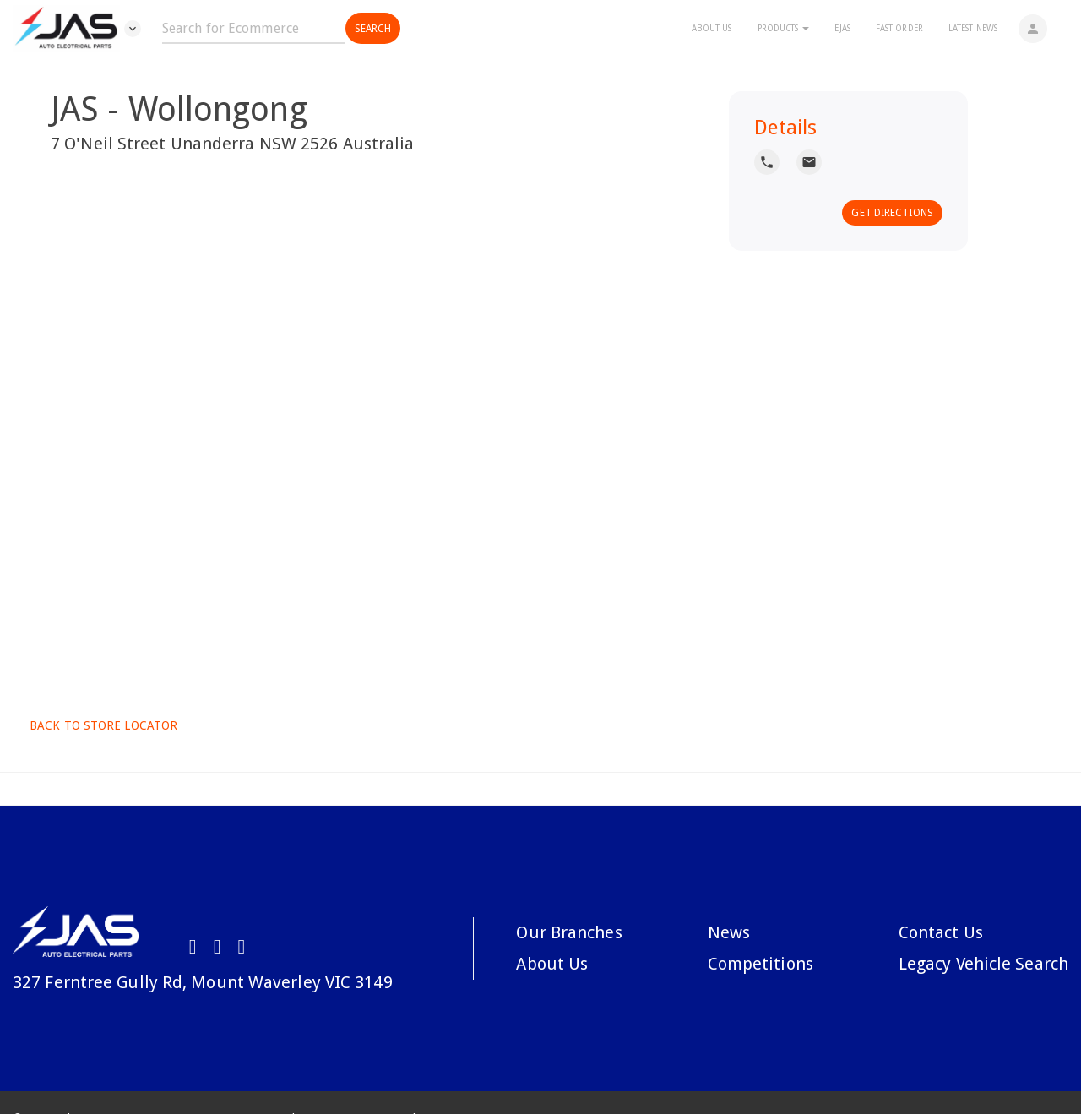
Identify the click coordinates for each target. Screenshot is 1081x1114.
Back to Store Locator (101, 725)
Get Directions (891, 213)
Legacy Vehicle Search (983, 964)
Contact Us (941, 932)
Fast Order (899, 28)
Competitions (760, 964)
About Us (712, 28)
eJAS (842, 28)
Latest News (972, 28)
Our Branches (569, 932)
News (729, 932)
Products (784, 28)
